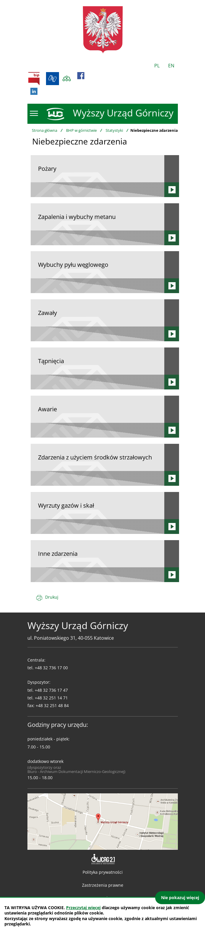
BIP (33, 78)
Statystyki (114, 130)
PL (157, 65)
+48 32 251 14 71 (51, 698)
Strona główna (44, 130)
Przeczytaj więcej (83, 907)
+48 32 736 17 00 (51, 667)
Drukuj (51, 597)
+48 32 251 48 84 (52, 705)
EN (171, 65)
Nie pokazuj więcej (180, 897)
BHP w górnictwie (81, 130)
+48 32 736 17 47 (51, 690)
